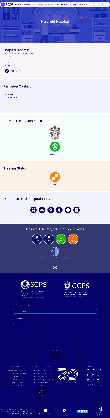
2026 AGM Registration (41, 382)
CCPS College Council (15, 376)
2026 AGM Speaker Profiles (43, 373)
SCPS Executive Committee (17, 373)
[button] (18, 4)
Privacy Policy (64, 413)
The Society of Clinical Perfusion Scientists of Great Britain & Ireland (32, 293)
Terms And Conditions (45, 413)
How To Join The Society (16, 370)
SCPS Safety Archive (14, 379)
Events (101, 4)
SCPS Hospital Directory (16, 382)
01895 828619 (12, 97)
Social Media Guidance (15, 385)
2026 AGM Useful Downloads (43, 379)
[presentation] (25, 346)
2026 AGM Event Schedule (43, 370)
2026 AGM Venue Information (44, 376)
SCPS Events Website (42, 390)
